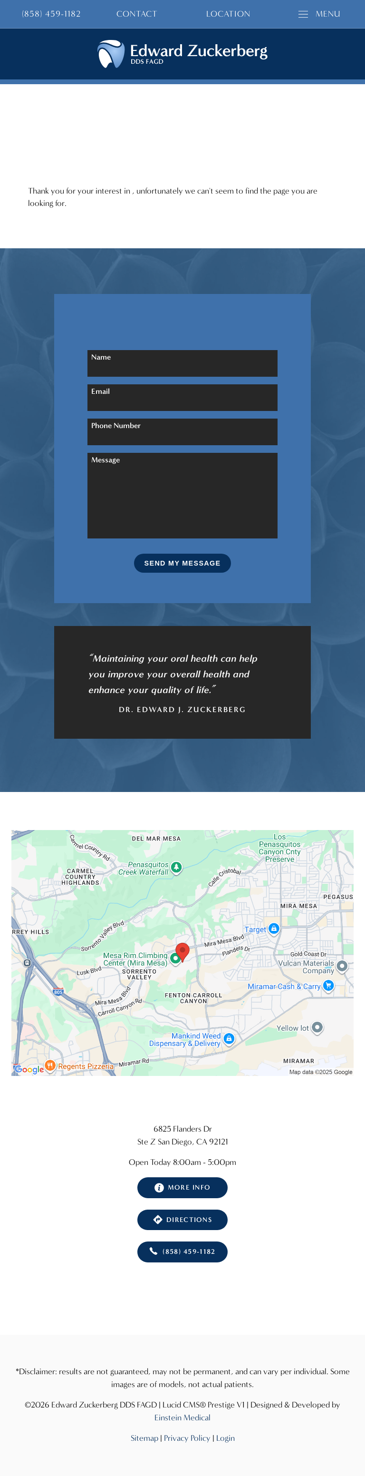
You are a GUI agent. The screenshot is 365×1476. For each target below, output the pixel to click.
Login (225, 1438)
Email (100, 391)
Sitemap (144, 1438)
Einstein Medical (182, 1418)
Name (101, 357)
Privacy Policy (187, 1438)
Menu (319, 14)
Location (228, 14)
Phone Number (116, 425)
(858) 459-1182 (182, 1252)
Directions (182, 1219)
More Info (182, 1188)
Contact (137, 14)
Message (105, 459)
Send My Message (182, 563)
